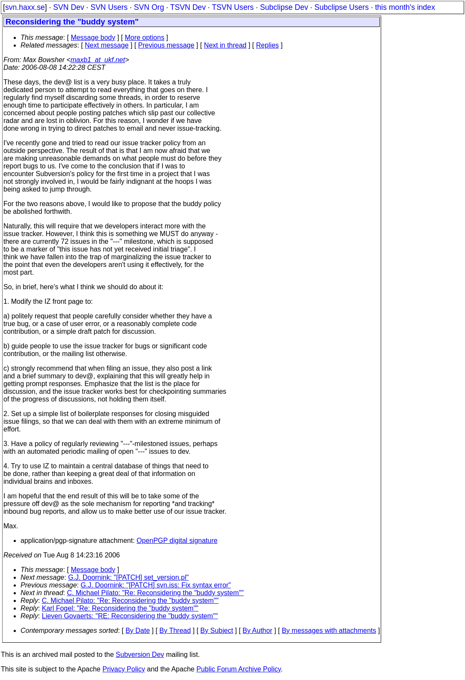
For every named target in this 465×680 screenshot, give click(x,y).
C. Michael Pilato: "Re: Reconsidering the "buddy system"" (155, 592)
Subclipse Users (341, 7)
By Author (257, 630)
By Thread (175, 630)
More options (145, 37)
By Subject (216, 630)
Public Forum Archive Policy (238, 669)
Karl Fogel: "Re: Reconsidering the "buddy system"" (120, 608)
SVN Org (149, 7)
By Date (137, 630)
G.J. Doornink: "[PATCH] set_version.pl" (128, 577)
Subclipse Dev (284, 7)
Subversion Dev (140, 654)
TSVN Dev (188, 7)
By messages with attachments (329, 630)
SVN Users (108, 7)
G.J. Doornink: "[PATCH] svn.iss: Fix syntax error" (156, 585)
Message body (93, 37)
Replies (267, 45)
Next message (106, 45)
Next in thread (225, 45)
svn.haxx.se (25, 7)
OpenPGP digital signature (176, 540)
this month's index (405, 7)
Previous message (166, 45)
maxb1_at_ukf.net (98, 59)
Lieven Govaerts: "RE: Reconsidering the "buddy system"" (130, 616)
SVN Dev (68, 7)
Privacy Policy (123, 669)
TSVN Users (233, 7)
